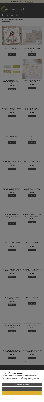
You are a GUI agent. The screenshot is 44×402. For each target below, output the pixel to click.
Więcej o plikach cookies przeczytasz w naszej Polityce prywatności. (17, 381)
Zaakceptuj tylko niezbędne (22, 384)
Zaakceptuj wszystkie (22, 392)
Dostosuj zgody (22, 388)
